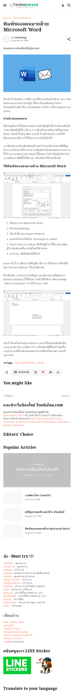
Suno (6, 606)
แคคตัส (6, 642)
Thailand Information (16, 632)
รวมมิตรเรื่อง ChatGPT (38, 495)
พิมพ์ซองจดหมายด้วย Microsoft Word (47, 529)
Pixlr (6, 589)
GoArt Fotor (9, 602)
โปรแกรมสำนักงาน (22, 18)
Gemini (7, 573)
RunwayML (9, 596)
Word (40, 363)
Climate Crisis (11, 629)
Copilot (7, 576)
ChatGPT (8, 563)
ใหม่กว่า (9, 396)
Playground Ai (11, 583)
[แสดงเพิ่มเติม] (58, 372)
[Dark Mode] (63, 5)
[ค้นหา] (69, 5)
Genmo (7, 599)
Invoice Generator (13, 425)
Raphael (8, 586)
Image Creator (11, 580)
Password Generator (30, 422)
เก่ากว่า (65, 396)
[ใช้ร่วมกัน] (69, 39)
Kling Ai (8, 593)
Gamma (7, 570)
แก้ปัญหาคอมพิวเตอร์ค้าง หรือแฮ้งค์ (44, 512)
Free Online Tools (13, 415)
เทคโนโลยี (8, 625)
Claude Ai (9, 567)
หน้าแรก (7, 18)
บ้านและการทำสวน (12, 638)
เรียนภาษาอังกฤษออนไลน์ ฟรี (18, 635)
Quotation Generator (56, 422)
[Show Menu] (4, 5)
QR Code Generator (42, 419)
